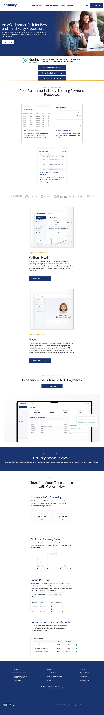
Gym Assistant (84, 673)
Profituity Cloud (51, 5)
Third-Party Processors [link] (52, 73)
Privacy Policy (84, 676)
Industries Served (34, 5)
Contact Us (50, 680)
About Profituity (67, 5)
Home (49, 669)
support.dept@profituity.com (19, 672)
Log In (85, 5)
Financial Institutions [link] (52, 67)
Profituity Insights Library (54, 676)
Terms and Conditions (86, 680)
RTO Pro (82, 669)
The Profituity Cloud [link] (52, 78)
